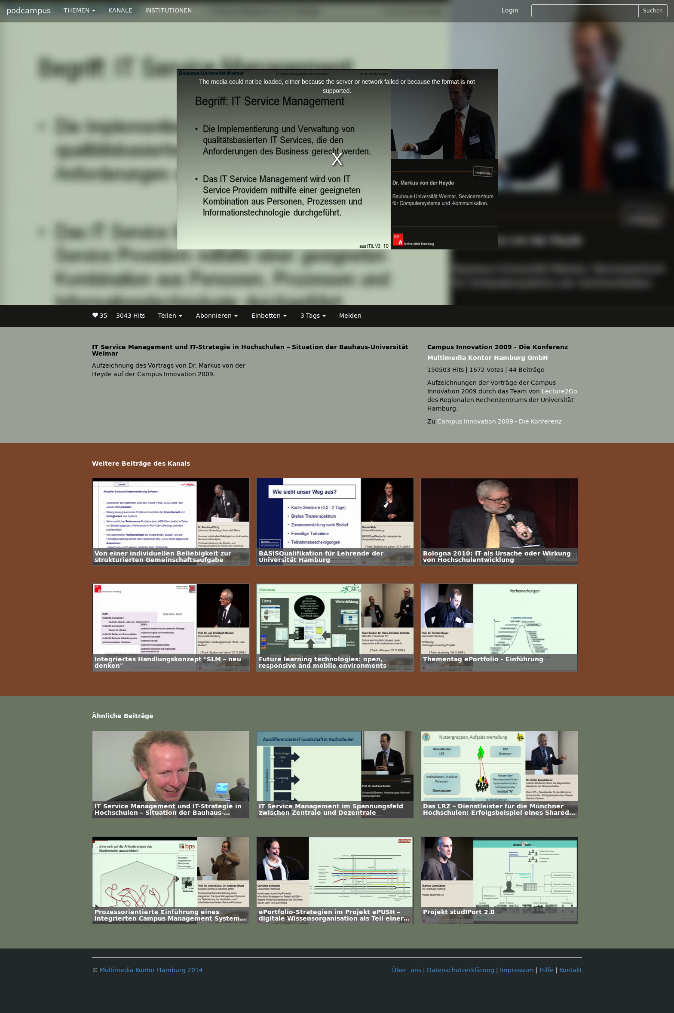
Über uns (406, 970)
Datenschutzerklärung (460, 970)
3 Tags (313, 315)
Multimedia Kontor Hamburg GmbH (487, 358)
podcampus (28, 10)
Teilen (170, 315)
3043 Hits (130, 315)
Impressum (517, 970)
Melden (350, 315)
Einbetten (269, 315)
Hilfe (546, 970)
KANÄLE (120, 10)
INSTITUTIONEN (168, 10)
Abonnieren (217, 315)
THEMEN (79, 10)
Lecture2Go (559, 391)
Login (510, 10)
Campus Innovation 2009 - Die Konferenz (499, 421)
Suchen (653, 11)
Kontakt (570, 970)
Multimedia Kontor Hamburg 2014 (151, 970)
